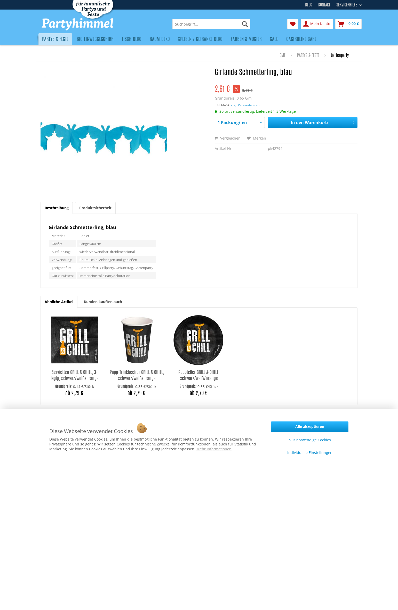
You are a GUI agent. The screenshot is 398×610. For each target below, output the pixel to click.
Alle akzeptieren (309, 426)
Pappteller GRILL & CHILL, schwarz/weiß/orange (198, 375)
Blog (308, 5)
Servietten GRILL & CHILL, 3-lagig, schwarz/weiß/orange (75, 375)
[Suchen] (245, 24)
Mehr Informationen (214, 448)
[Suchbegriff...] (211, 24)
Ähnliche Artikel (59, 301)
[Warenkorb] (348, 24)
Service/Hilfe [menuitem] (347, 4)
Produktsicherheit (95, 207)
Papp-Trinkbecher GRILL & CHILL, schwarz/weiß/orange (137, 375)
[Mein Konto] (317, 24)
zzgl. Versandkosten (245, 105)
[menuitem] (211, 24)
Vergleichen (228, 138)
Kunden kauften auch (103, 301)
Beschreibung (57, 207)
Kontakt (324, 5)
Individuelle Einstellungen (309, 452)
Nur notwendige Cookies (310, 439)
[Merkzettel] (292, 24)
